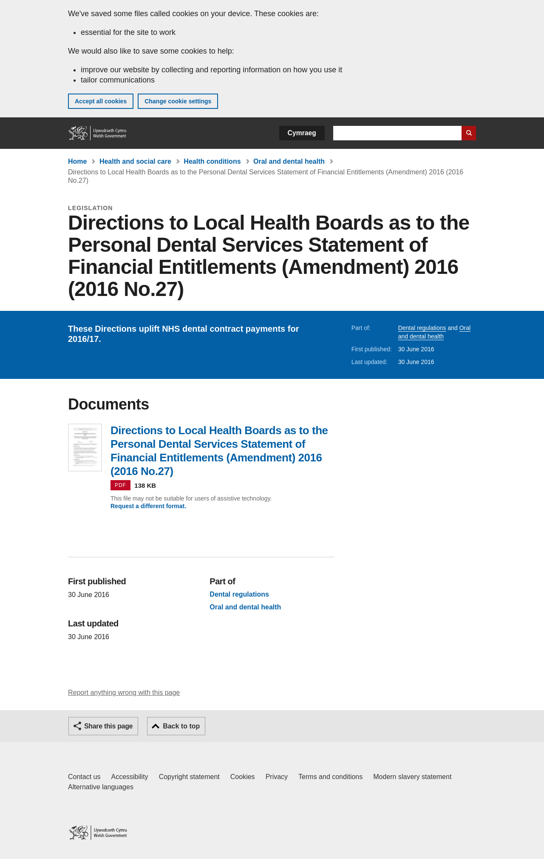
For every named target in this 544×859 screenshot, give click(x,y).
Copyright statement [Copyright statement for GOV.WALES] (189, 776)
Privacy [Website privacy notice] (277, 776)
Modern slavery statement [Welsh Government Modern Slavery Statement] (412, 776)
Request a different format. (148, 506)
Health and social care (135, 161)
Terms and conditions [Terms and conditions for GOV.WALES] (330, 776)
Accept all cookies (101, 101)
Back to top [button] (181, 726)
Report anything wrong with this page (124, 692)
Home (77, 161)
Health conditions (212, 161)
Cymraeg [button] (302, 133)
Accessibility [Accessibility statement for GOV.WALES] (129, 776)
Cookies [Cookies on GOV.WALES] (242, 776)
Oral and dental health (289, 161)
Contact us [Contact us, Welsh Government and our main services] (84, 776)
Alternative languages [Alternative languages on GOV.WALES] (100, 787)
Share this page (108, 726)
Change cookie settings (177, 101)
